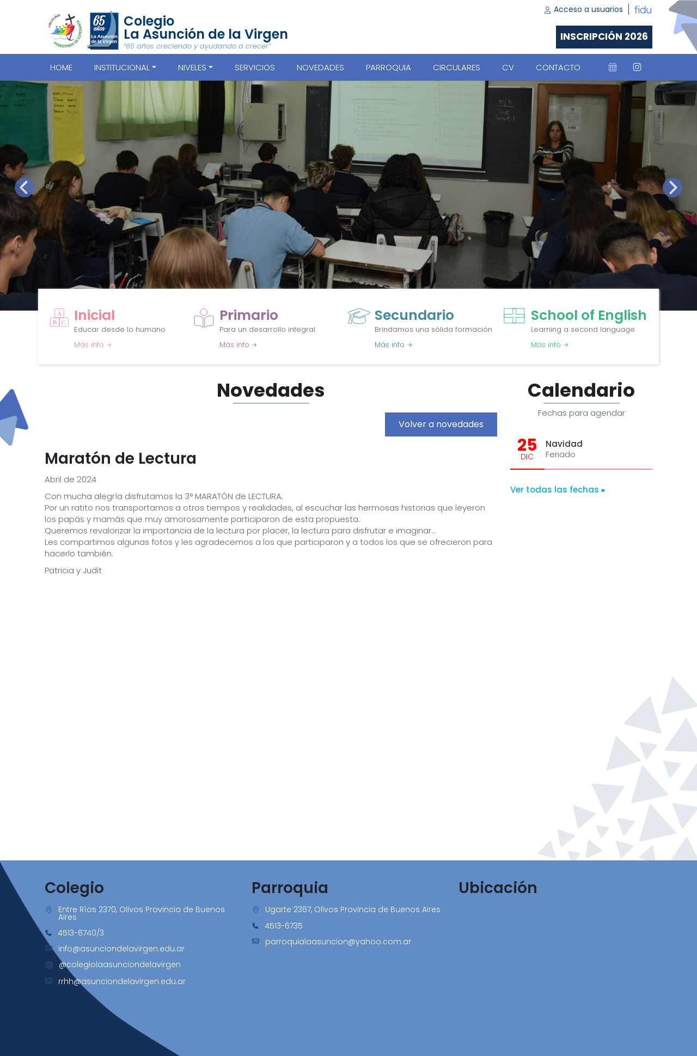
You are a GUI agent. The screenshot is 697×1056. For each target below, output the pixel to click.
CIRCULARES (456, 67)
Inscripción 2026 (604, 36)
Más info (93, 344)
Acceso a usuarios (583, 9)
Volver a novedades (441, 424)
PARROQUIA (388, 67)
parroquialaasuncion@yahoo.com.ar (338, 941)
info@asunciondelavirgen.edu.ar (121, 948)
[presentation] (24, 187)
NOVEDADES (320, 67)
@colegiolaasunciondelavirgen (120, 964)
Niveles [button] (192, 67)
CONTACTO (558, 67)
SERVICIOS (255, 67)
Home (61, 67)
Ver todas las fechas (558, 489)
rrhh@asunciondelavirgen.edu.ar (122, 981)
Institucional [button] (122, 67)
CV (508, 67)
